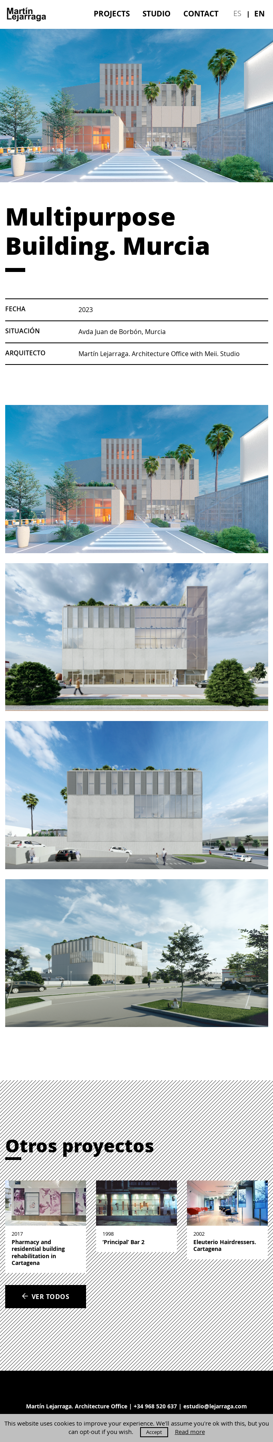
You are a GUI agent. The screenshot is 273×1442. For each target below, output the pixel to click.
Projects (112, 13)
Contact (201, 13)
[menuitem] (111, 13)
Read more (190, 1432)
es (237, 13)
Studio (157, 13)
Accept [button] (154, 1432)
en (259, 13)
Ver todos (45, 1296)
